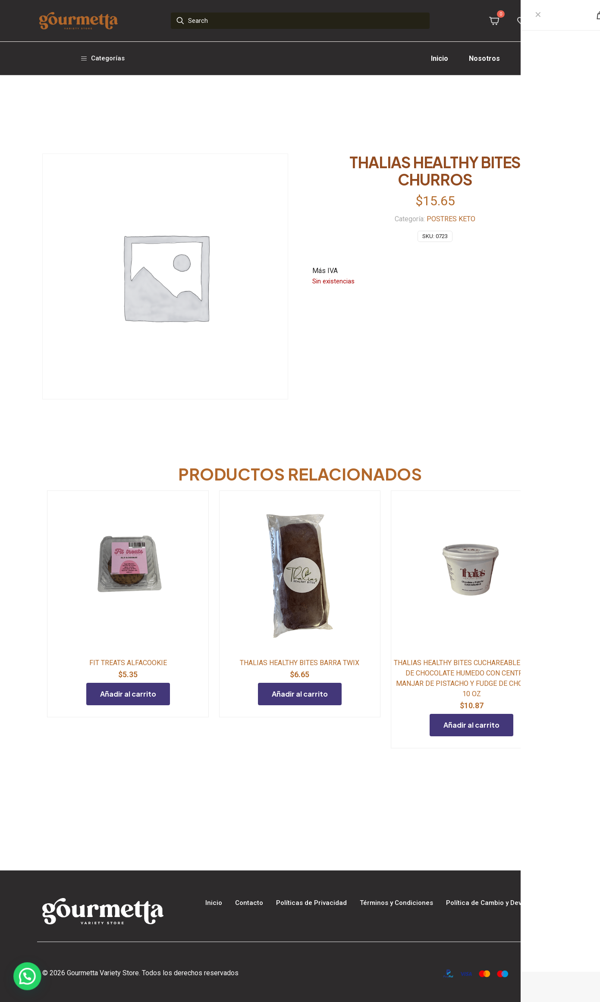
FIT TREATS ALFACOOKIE (128, 663)
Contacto (249, 903)
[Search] (300, 21)
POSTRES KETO (451, 219)
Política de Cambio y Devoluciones (499, 903)
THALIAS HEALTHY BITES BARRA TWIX (299, 663)
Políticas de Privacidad (311, 903)
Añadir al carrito (128, 693)
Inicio (213, 903)
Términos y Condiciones (396, 903)
